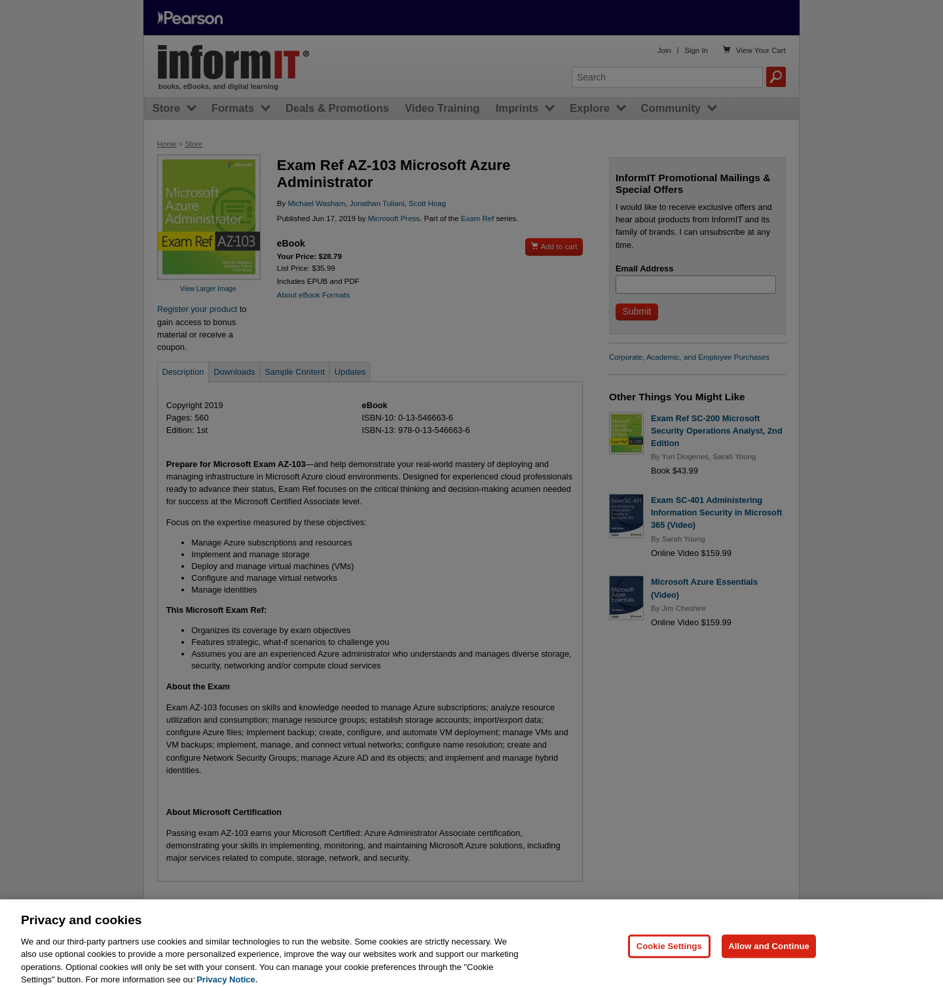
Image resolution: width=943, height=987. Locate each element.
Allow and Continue (768, 955)
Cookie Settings (669, 955)
